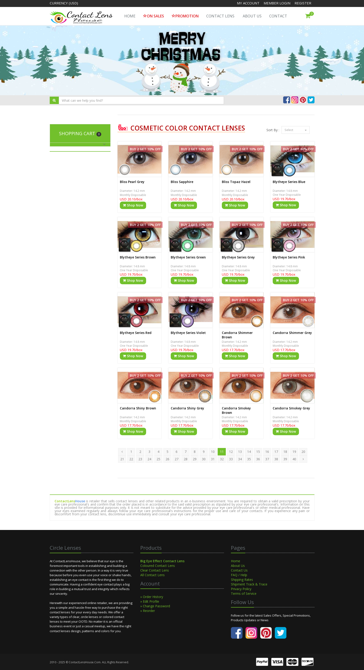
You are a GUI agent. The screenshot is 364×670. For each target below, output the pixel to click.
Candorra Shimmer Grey (292, 332)
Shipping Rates (242, 579)
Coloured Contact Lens (157, 565)
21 (122, 459)
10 (213, 451)
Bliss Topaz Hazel (236, 182)
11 (222, 451)
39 (285, 459)
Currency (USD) (64, 3)
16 (267, 451)
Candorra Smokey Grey (291, 408)
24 (149, 459)
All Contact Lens (152, 575)
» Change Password (155, 606)
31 (213, 459)
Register (303, 3)
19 (294, 451)
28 (185, 459)
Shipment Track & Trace (249, 584)
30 (204, 459)
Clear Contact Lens (154, 570)
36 (258, 459)
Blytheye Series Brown (138, 257)
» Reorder (147, 610)
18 (285, 451)
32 (222, 459)
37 (267, 459)
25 (158, 459)
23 (140, 459)
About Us (252, 16)
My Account (248, 3)
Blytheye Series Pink (289, 257)
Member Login (277, 3)
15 (258, 451)
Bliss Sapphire (182, 182)
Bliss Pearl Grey (132, 182)
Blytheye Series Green (188, 257)
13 (240, 451)
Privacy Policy (241, 589)
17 (276, 451)
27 (176, 459)
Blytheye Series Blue (289, 182)
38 (276, 459)
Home (235, 561)
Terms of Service (243, 593)
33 (231, 459)
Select (296, 130)
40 (294, 459)
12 (231, 451)
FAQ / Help (239, 575)
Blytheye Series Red (135, 332)
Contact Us (239, 570)
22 (131, 459)
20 (303, 451)
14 (249, 451)
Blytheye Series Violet (188, 332)
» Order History (151, 597)
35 (249, 459)
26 (167, 459)
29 (195, 459)
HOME (129, 16)
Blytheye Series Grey (238, 257)
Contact (278, 16)
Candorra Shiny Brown (138, 408)
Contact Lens (220, 16)
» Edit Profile (149, 601)
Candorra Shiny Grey (187, 408)
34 (240, 459)
